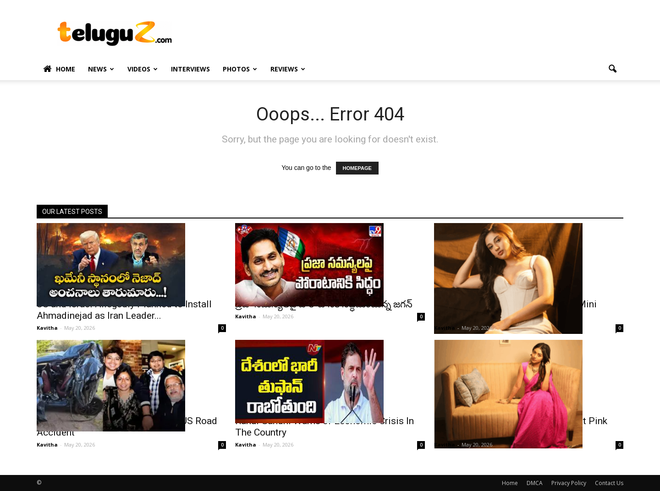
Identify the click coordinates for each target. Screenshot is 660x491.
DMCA (535, 483)
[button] (612, 69)
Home (59, 69)
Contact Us (609, 483)
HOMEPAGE (357, 168)
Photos (240, 69)
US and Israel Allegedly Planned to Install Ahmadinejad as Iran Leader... (124, 310)
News (101, 69)
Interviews (190, 69)
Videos (142, 69)
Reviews (287, 69)
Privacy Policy (568, 483)
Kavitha (47, 327)
